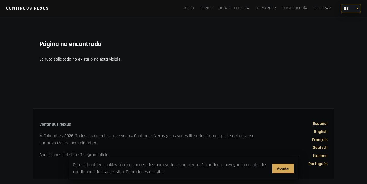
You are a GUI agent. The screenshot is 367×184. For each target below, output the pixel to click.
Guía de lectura (234, 8)
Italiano (320, 156)
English (321, 131)
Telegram (322, 8)
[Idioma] (351, 8)
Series (206, 8)
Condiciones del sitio (58, 155)
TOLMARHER (265, 8)
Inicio (189, 8)
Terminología (294, 8)
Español (320, 123)
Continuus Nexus (27, 8)
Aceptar (283, 168)
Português (318, 164)
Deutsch (320, 148)
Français (320, 140)
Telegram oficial (94, 155)
